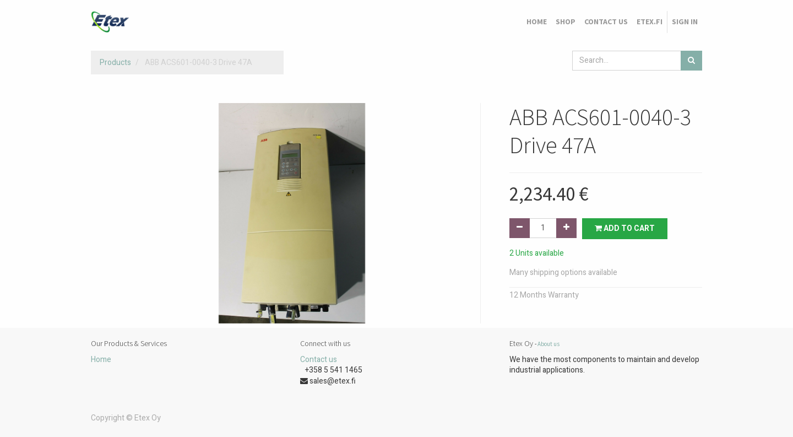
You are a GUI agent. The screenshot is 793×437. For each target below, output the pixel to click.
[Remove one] (519, 228)
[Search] (691, 61)
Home (101, 359)
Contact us (318, 359)
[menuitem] (536, 22)
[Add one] (566, 228)
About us (548, 344)
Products (115, 62)
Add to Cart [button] (625, 228)
